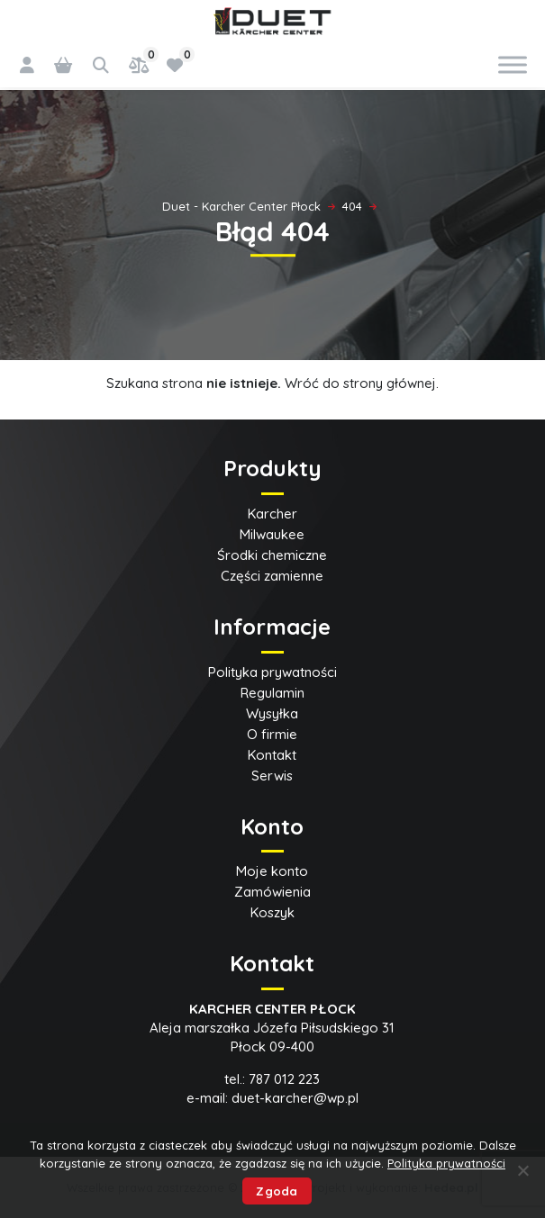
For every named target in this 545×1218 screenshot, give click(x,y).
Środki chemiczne (272, 555)
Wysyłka (272, 713)
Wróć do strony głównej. (362, 383)
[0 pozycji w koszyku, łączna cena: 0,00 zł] (63, 65)
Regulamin (272, 692)
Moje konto (272, 871)
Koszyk (272, 912)
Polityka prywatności (272, 672)
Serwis (272, 775)
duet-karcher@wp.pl (295, 1097)
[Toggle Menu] (512, 64)
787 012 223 (284, 1078)
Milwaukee (272, 534)
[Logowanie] (27, 65)
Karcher (272, 513)
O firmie (272, 734)
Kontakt (272, 754)
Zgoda (276, 1191)
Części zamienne (272, 575)
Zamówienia (272, 891)
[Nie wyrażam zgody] (522, 1170)
